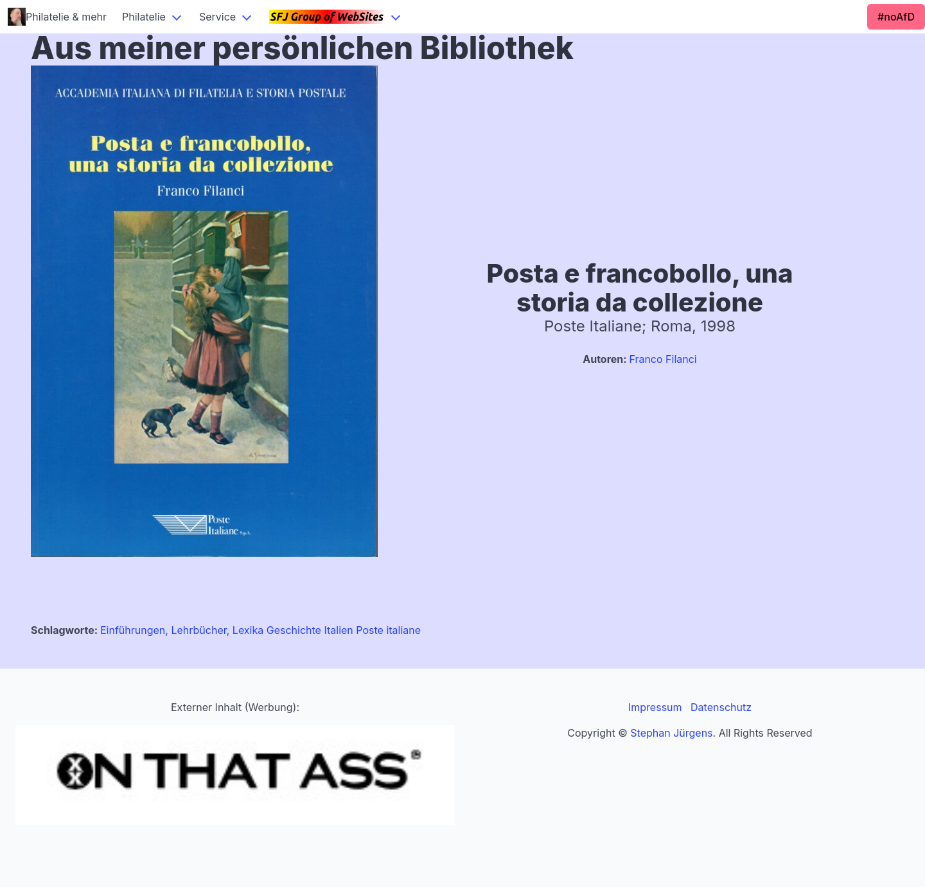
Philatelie (144, 16)
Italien (338, 630)
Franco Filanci (662, 359)
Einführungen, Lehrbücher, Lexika (181, 630)
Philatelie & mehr (57, 17)
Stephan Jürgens (671, 732)
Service (217, 16)
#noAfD (896, 16)
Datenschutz (721, 707)
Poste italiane (388, 630)
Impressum (655, 707)
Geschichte (294, 630)
